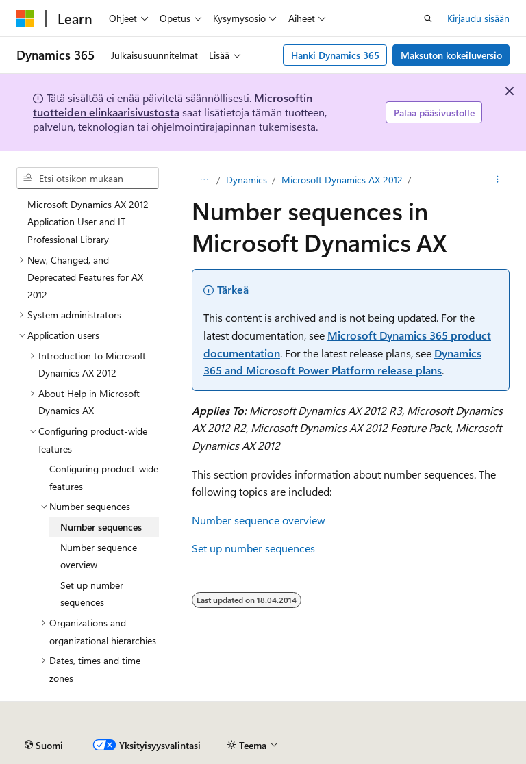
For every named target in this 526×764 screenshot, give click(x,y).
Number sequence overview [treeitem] (98, 556)
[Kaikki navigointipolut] (204, 180)
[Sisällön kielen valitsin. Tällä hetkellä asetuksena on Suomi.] (43, 745)
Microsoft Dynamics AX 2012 (342, 179)
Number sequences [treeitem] (101, 526)
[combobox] (87, 178)
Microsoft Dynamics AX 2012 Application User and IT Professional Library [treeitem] (88, 222)
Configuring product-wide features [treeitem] (103, 477)
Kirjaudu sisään (478, 18)
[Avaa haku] (428, 18)
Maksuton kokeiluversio (451, 55)
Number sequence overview (258, 520)
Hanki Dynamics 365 (335, 55)
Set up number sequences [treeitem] (91, 593)
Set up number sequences (253, 548)
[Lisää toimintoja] (498, 180)
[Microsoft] (25, 18)
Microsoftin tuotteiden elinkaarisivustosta (172, 104)
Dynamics (246, 179)
